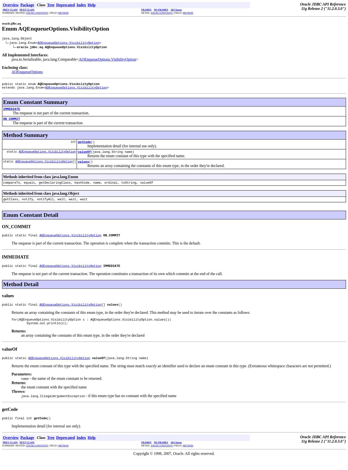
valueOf (84, 157)
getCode (84, 146)
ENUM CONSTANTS (37, 13)
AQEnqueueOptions (27, 73)
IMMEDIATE (11, 111)
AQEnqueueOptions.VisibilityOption (68, 43)
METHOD (63, 13)
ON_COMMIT (11, 122)
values (83, 167)
